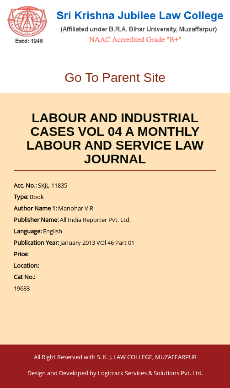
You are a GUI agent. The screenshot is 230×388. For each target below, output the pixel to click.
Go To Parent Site (115, 77)
